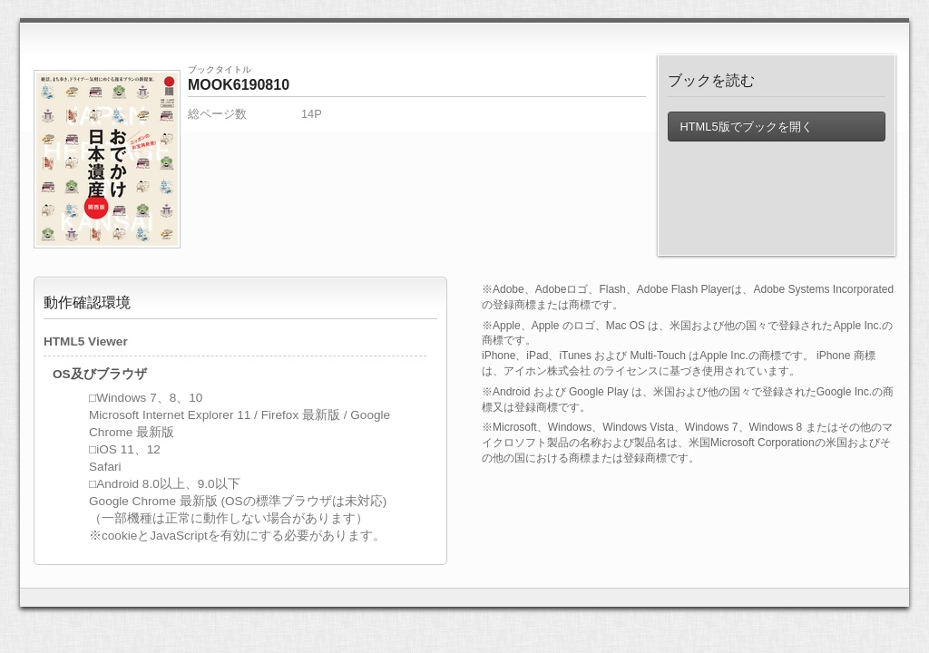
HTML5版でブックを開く (746, 126)
